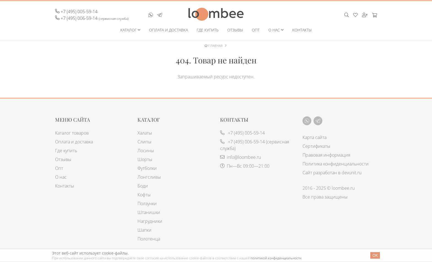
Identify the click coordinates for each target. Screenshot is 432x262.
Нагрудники (149, 221)
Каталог (128, 30)
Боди (142, 186)
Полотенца (148, 239)
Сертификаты (316, 146)
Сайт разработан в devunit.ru (332, 173)
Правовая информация (326, 155)
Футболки (147, 168)
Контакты (302, 30)
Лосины (145, 151)
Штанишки (148, 212)
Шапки (144, 230)
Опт (256, 30)
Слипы (144, 142)
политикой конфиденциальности (275, 258)
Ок (375, 255)
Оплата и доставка (168, 30)
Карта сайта (314, 137)
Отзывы (235, 30)
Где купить (207, 30)
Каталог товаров (72, 133)
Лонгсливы (149, 177)
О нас (274, 30)
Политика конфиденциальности (336, 164)
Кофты (144, 195)
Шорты (144, 159)
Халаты (144, 133)
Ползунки (147, 203)
